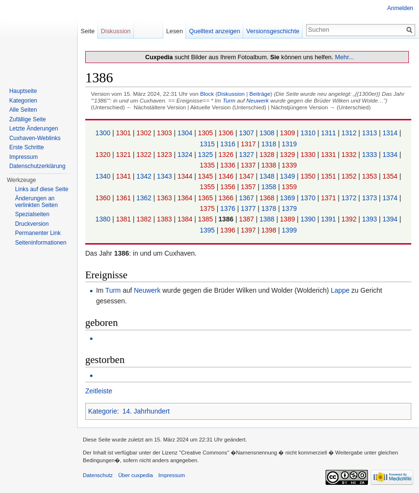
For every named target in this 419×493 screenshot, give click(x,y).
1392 (349, 219)
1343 (165, 176)
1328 (268, 154)
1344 (185, 176)
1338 (270, 165)
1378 (270, 208)
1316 (228, 144)
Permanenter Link (38, 233)
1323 (165, 154)
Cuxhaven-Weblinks (35, 138)
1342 (144, 176)
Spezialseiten (32, 214)
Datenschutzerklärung (37, 166)
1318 (270, 144)
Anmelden (400, 8)
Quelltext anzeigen (214, 31)
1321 (124, 154)
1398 (270, 230)
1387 (247, 219)
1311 (329, 133)
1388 (268, 219)
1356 (228, 187)
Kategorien (23, 100)
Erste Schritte (26, 147)
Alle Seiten (23, 109)
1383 (165, 219)
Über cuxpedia (135, 475)
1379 (289, 208)
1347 (247, 176)
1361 (124, 198)
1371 (329, 198)
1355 (208, 187)
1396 (228, 230)
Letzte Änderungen (33, 128)
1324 (185, 154)
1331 (329, 154)
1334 (390, 154)
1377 (249, 208)
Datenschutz (98, 475)
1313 (370, 133)
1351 (329, 176)
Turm (229, 100)
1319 (289, 144)
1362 (144, 198)
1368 (268, 198)
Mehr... (344, 57)
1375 (208, 208)
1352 (349, 176)
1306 (227, 133)
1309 (288, 133)
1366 (227, 198)
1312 (349, 133)
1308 (268, 133)
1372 (349, 198)
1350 (309, 176)
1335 (208, 165)
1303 (165, 133)
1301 (124, 133)
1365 (206, 198)
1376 (228, 208)
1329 (288, 154)
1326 (227, 154)
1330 (309, 154)
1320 (103, 154)
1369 (288, 198)
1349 (288, 176)
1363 (165, 198)
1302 (144, 133)
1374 (390, 198)
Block (207, 94)
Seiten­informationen (40, 242)
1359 (289, 187)
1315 (208, 144)
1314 (390, 133)
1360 (103, 198)
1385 (206, 219)
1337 (249, 165)
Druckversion (32, 224)
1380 (103, 219)
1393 (370, 219)
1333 (370, 154)
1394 (390, 219)
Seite (87, 31)
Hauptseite (23, 91)
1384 (185, 219)
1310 (309, 133)
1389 (288, 219)
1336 (228, 165)
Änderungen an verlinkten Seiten (36, 201)
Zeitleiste (98, 391)
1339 (289, 165)
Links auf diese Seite (41, 189)
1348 (268, 176)
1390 (309, 219)
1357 (249, 187)
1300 (103, 133)
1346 (227, 176)
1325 (206, 154)
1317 (249, 144)
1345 (206, 176)
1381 (124, 219)
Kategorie (102, 411)
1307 (247, 133)
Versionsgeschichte (272, 31)
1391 (329, 219)
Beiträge (260, 94)
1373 (370, 198)
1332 (349, 154)
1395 (208, 230)
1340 (103, 176)
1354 (390, 176)
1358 (270, 187)
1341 (124, 176)
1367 (247, 198)
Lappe (340, 290)
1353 (370, 176)
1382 (144, 219)
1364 (185, 198)
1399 (289, 230)
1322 (144, 154)
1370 (309, 198)
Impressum (23, 157)
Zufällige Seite (27, 119)
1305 (206, 133)
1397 (249, 230)
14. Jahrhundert (146, 411)
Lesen (174, 31)
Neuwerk (258, 100)
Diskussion (231, 94)
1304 (185, 133)
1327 (247, 154)
